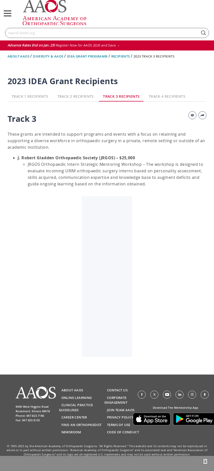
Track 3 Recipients (121, 96)
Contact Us (117, 390)
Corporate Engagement (115, 400)
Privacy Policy (120, 417)
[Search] (107, 33)
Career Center (74, 417)
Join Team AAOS (121, 410)
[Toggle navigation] (7, 13)
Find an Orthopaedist (81, 425)
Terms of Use (118, 425)
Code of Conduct (123, 432)
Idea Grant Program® (88, 56)
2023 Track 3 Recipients (153, 56)
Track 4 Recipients (167, 96)
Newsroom (71, 432)
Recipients (121, 56)
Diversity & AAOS (48, 56)
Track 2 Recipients (75, 96)
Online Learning (76, 397)
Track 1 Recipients (30, 96)
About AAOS (19, 56)
